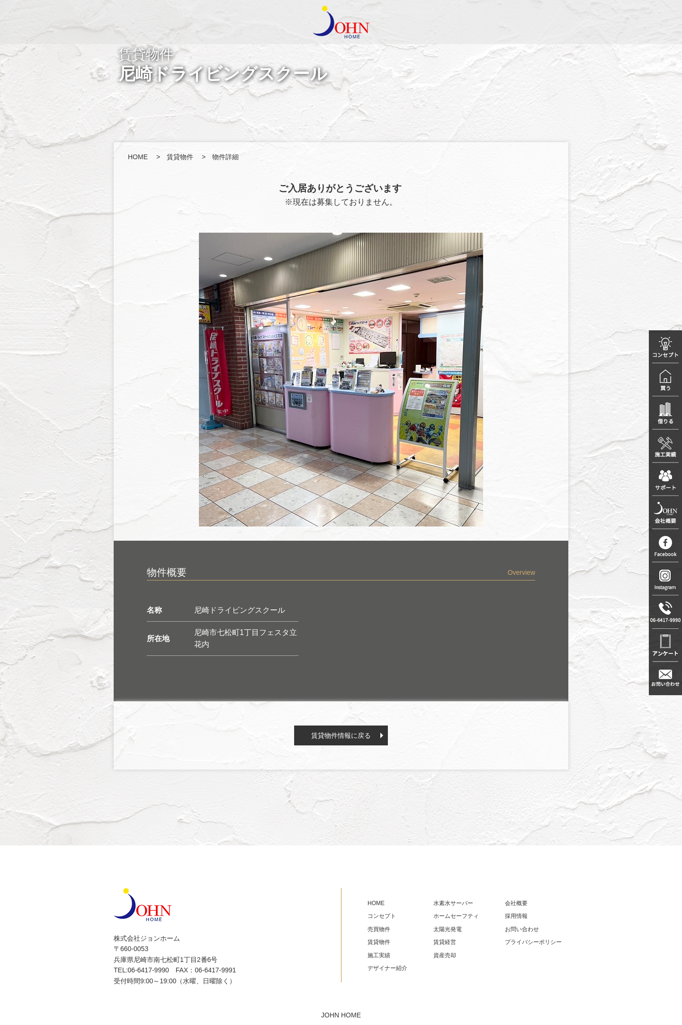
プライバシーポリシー (533, 942)
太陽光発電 (447, 929)
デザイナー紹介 (387, 968)
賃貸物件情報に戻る (341, 735)
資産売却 (444, 955)
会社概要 (516, 903)
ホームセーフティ (456, 916)
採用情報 (516, 916)
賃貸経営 (444, 942)
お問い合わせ (522, 929)
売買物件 (379, 929)
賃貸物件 (180, 157)
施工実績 (379, 955)
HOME (138, 157)
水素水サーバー (453, 903)
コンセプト (382, 916)
